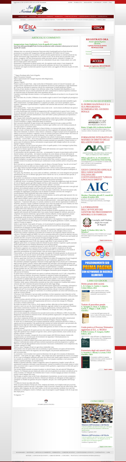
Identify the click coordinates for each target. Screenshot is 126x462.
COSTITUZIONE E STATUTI (84, 452)
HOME (70, 2)
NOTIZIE (23, 20)
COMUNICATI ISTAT (68, 452)
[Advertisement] (82, 9)
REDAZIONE (88, 2)
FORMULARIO (101, 20)
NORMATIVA (56, 452)
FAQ (110, 2)
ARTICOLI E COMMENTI (43, 452)
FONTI (105, 2)
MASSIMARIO (20, 452)
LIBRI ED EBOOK (49, 20)
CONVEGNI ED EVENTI (35, 20)
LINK (108, 452)
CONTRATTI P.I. (100, 452)
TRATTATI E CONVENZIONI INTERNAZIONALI (80, 20)
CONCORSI (60, 20)
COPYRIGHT (97, 2)
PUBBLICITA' (78, 2)
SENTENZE (30, 452)
